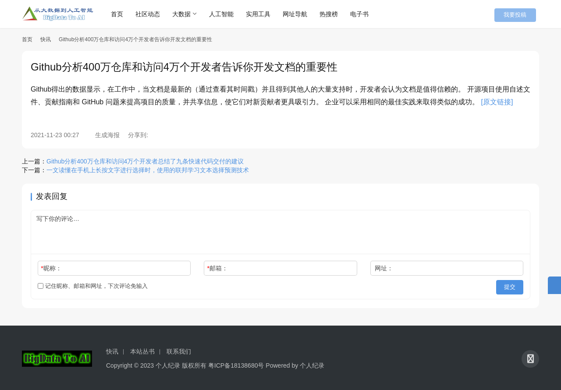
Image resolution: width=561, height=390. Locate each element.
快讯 (45, 39)
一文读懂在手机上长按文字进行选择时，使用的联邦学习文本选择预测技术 (147, 170)
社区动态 (154, 14)
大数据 (188, 14)
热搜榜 (335, 14)
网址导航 (301, 14)
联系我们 (179, 349)
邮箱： (217, 268)
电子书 (366, 14)
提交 (511, 286)
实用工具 (264, 14)
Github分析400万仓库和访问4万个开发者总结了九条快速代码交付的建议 (145, 161)
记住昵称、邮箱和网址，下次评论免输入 (93, 286)
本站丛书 (142, 349)
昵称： (51, 268)
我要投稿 (521, 14)
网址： (384, 268)
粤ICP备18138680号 (236, 363)
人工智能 (228, 14)
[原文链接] (497, 102)
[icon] (530, 356)
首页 (123, 14)
